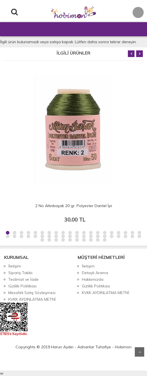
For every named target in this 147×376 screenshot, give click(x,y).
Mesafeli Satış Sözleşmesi (31, 292)
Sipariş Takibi (20, 272)
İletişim (14, 266)
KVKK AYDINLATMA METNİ (32, 299)
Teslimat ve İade (23, 279)
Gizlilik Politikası (22, 286)
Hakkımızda (92, 279)
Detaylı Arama (95, 272)
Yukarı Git (139, 352)
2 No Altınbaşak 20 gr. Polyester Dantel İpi (73, 205)
